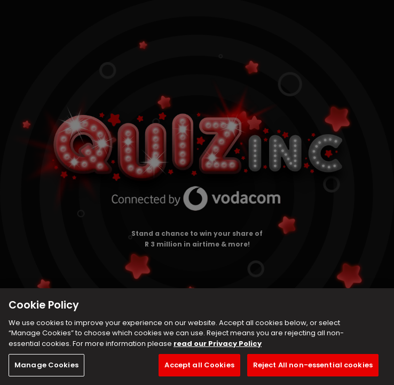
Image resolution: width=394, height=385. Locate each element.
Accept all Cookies (199, 365)
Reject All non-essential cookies (313, 365)
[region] (197, 336)
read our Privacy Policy (218, 343)
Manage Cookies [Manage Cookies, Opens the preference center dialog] (46, 365)
